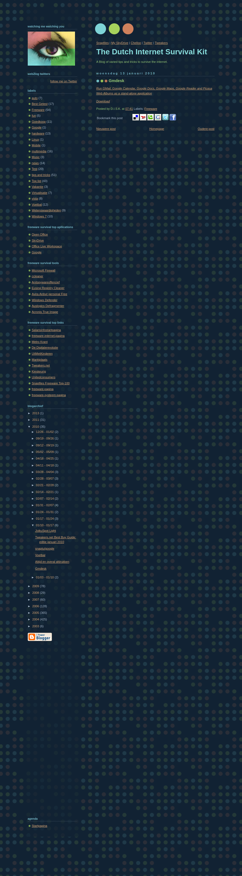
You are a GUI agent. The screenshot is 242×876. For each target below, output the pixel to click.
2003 (36, 626)
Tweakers (161, 42)
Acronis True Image (45, 312)
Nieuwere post (106, 128)
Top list (36, 181)
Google (37, 127)
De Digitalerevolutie (45, 347)
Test (34, 168)
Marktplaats (40, 359)
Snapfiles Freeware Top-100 (51, 383)
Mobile (36, 145)
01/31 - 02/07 (45, 505)
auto (35, 98)
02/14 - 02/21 (45, 492)
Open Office (40, 234)
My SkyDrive (119, 42)
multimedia (39, 151)
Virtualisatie (40, 192)
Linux (35, 139)
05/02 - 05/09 (45, 452)
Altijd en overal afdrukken (52, 561)
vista (35, 198)
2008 (36, 592)
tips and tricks (41, 175)
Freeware (150, 108)
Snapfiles (102, 42)
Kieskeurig (39, 371)
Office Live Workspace (47, 246)
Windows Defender (44, 300)
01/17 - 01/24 (45, 518)
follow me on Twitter (63, 81)
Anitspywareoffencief (46, 282)
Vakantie (37, 186)
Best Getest (40, 103)
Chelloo (136, 42)
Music (36, 157)
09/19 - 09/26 (45, 438)
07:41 (129, 108)
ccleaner (37, 276)
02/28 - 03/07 (45, 478)
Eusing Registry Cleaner (48, 288)
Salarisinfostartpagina (46, 330)
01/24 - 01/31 (45, 512)
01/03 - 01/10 (45, 577)
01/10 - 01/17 (45, 525)
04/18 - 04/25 (45, 458)
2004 (36, 619)
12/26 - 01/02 (45, 431)
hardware (38, 133)
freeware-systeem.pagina (49, 395)
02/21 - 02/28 (45, 485)
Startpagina (40, 825)
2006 (36, 606)
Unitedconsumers (43, 377)
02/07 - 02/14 (45, 498)
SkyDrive (38, 240)
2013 (36, 413)
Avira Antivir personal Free (49, 294)
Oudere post (206, 128)
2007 (36, 599)
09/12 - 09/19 (45, 445)
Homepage (156, 128)
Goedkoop (39, 121)
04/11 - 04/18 (45, 465)
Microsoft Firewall (43, 270)
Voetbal (37, 204)
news (35, 163)
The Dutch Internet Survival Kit (151, 51)
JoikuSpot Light (45, 530)
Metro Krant (40, 341)
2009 (36, 586)
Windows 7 (39, 216)
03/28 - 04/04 (45, 472)
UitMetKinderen (42, 353)
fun (34, 115)
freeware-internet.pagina (48, 335)
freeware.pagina (43, 389)
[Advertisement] (50, 727)
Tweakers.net (41, 365)
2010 (36, 426)
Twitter (147, 42)
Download (103, 101)
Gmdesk (116, 81)
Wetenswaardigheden (46, 210)
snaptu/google (44, 548)
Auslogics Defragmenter (48, 305)
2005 (36, 612)
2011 (36, 419)
